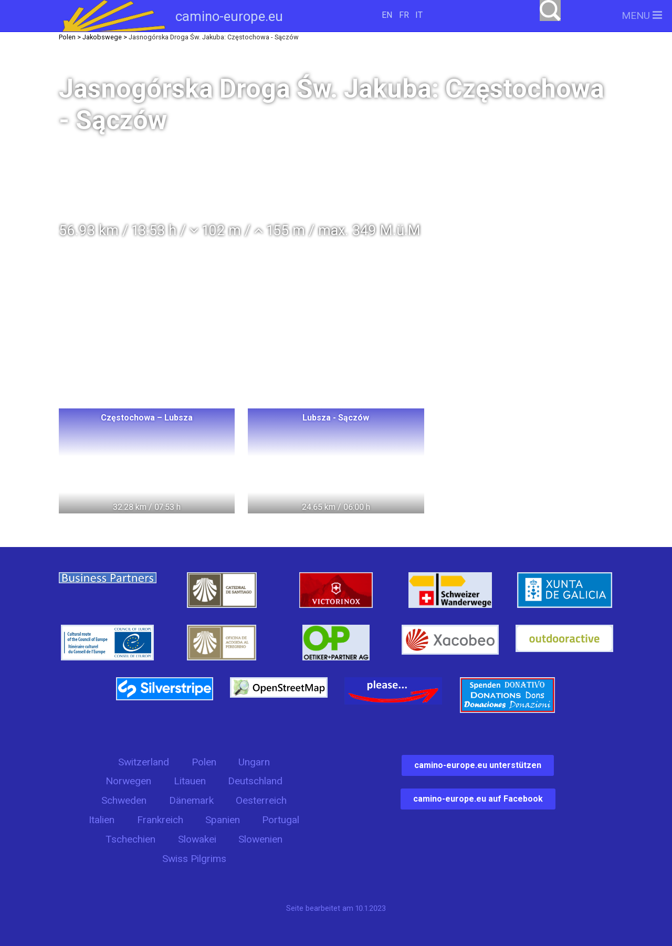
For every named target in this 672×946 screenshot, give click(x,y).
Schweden (123, 800)
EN (387, 15)
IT (419, 15)
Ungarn (254, 762)
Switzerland (143, 762)
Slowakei (197, 839)
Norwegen (128, 781)
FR (404, 15)
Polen (204, 762)
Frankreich (160, 820)
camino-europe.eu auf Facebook (478, 799)
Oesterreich (261, 800)
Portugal (280, 820)
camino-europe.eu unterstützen (477, 765)
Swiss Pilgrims (194, 859)
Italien (101, 820)
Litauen (190, 781)
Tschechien (130, 839)
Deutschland (255, 781)
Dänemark (191, 800)
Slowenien (260, 839)
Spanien (222, 820)
